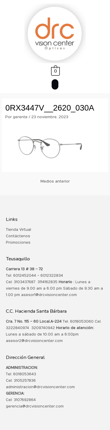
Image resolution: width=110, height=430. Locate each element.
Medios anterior (55, 181)
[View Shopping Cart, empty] (55, 71)
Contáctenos (18, 236)
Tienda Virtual (18, 230)
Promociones (18, 242)
